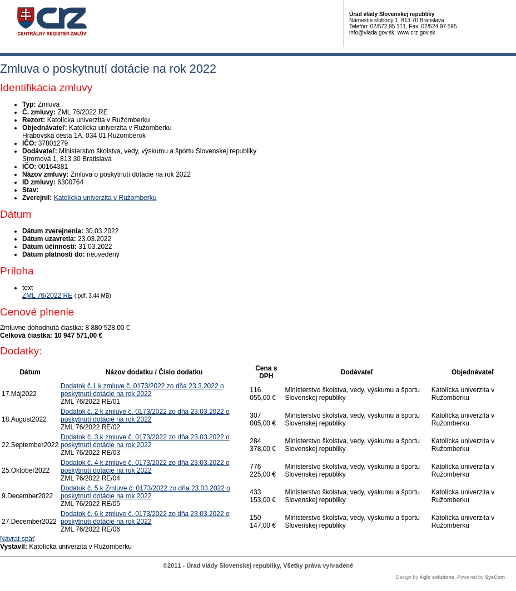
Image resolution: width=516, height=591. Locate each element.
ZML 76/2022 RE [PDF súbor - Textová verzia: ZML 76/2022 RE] (47, 295)
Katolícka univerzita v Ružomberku (105, 198)
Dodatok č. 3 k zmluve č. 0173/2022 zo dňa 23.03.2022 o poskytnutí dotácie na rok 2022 (145, 441)
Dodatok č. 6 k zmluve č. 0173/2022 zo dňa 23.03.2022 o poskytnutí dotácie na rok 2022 (145, 517)
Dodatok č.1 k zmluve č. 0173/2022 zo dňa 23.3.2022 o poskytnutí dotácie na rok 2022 (142, 390)
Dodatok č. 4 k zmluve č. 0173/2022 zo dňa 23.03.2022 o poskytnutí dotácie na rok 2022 (145, 466)
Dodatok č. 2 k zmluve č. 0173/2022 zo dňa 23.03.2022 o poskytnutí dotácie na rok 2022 (145, 415)
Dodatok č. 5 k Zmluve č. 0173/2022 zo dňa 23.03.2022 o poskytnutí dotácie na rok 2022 (145, 492)
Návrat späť (17, 539)
